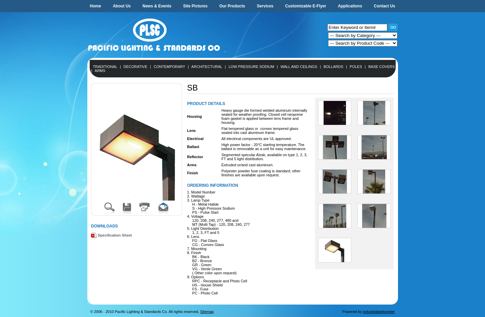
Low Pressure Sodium (251, 67)
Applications (350, 6)
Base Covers (381, 67)
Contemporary (169, 67)
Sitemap (207, 312)
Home (95, 6)
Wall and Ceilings (298, 67)
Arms (100, 71)
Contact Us (384, 6)
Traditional (105, 67)
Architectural (206, 67)
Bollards (333, 67)
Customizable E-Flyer (305, 6)
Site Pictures (195, 6)
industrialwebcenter (379, 312)
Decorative (135, 67)
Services (265, 6)
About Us (122, 6)
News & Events (156, 6)
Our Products (232, 6)
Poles (356, 67)
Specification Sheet (115, 235)
